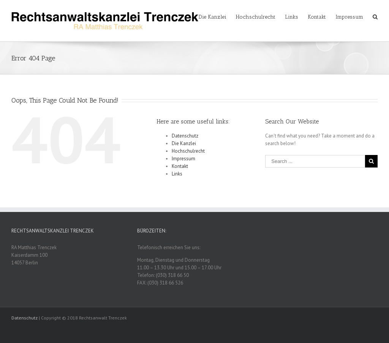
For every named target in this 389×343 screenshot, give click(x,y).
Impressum (183, 158)
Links (177, 174)
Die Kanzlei (184, 143)
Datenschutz (185, 136)
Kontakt (180, 166)
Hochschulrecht (188, 151)
